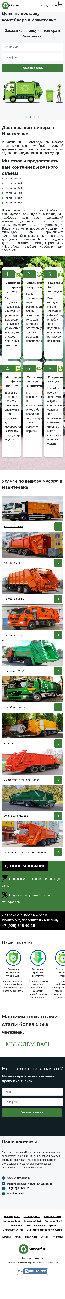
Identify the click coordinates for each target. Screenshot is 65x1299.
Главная (6, 1256)
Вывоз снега (15, 1245)
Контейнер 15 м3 (32, 1236)
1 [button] (27, 117)
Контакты (58, 1256)
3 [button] (34, 117)
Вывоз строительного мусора (41, 1245)
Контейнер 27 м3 (11, 1240)
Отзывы (45, 1256)
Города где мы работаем (32, 1277)
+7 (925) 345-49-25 (49, 6)
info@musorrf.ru (17, 1212)
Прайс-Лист (31, 1256)
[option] (32, 95)
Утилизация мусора (13, 1249)
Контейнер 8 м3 (12, 1236)
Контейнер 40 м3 (53, 1240)
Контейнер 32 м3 (32, 1240)
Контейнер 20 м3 (52, 1236)
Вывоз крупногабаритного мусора (44, 1249)
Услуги (17, 1256)
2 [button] (30, 117)
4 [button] (38, 117)
